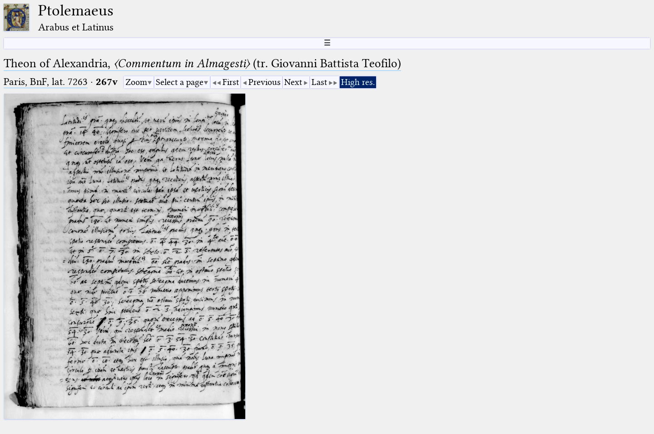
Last (319, 82)
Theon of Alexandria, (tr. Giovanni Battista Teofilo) (202, 63)
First (231, 82)
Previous (264, 82)
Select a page (179, 82)
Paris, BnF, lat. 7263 (46, 81)
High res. (358, 82)
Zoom (136, 82)
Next (293, 82)
